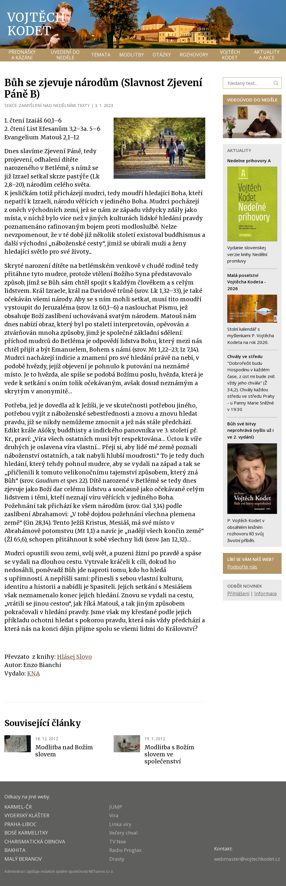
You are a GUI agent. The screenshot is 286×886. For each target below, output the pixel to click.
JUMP (115, 806)
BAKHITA (15, 850)
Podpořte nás (242, 567)
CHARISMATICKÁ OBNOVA (34, 841)
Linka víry (120, 824)
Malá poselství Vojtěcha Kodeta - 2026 (246, 281)
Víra (114, 815)
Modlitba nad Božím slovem (64, 751)
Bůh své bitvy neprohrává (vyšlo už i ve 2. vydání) (250, 430)
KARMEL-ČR (18, 806)
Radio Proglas (125, 850)
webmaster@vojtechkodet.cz (247, 858)
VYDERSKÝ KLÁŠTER (26, 815)
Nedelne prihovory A (249, 160)
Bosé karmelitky (26, 832)
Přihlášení (238, 593)
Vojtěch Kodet (36, 24)
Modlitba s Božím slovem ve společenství (169, 754)
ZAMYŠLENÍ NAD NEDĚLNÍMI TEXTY (54, 105)
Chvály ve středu (245, 356)
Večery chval (123, 832)
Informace (265, 593)
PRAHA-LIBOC (20, 824)
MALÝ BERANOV (23, 858)
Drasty (117, 858)
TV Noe (117, 841)
